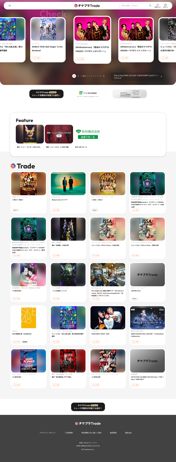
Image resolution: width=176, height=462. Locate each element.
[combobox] (134, 5)
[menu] (9, 5)
